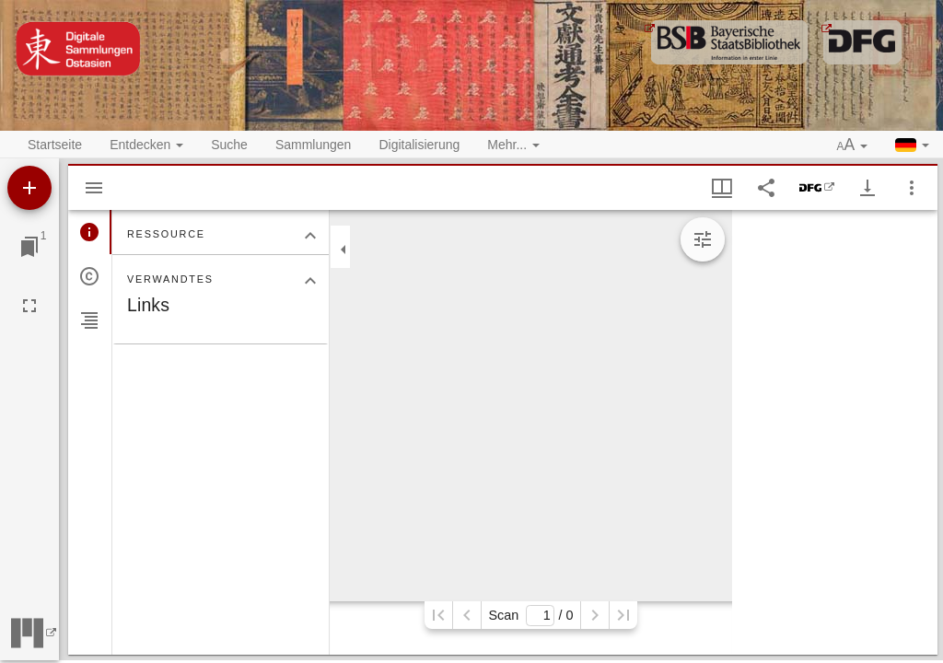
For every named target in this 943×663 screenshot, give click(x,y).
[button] (852, 145)
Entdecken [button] (146, 144)
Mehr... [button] (513, 144)
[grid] (834, 432)
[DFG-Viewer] (816, 188)
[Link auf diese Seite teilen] (766, 188)
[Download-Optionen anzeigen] (867, 188)
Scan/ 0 (530, 615)
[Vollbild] (29, 306)
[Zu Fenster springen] (29, 247)
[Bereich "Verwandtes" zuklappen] (310, 281)
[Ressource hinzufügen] (29, 188)
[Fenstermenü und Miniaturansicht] (722, 188)
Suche (229, 144)
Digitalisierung (419, 144)
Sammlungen (313, 144)
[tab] (89, 232)
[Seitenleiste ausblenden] (94, 188)
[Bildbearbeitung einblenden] (703, 239)
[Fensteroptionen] (912, 188)
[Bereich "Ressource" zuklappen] (310, 236)
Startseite (55, 144)
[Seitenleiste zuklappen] (343, 249)
